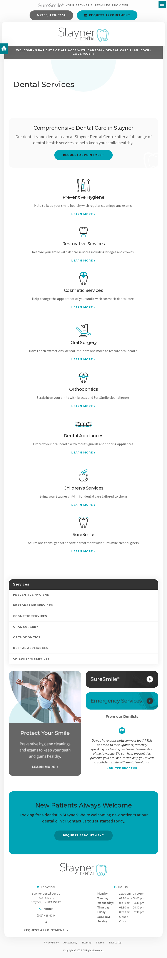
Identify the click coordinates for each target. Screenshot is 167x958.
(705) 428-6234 (53, 15)
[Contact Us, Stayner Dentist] (122, 703)
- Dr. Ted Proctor (122, 770)
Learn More (82, 216)
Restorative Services (33, 607)
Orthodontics (26, 639)
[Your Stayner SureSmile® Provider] (83, 6)
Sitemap (86, 944)
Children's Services (31, 660)
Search (100, 944)
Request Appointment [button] (109, 15)
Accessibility (70, 944)
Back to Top (115, 944)
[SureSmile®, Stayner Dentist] (122, 681)
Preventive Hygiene (31, 597)
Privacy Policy (51, 944)
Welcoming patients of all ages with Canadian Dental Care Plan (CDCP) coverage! (83, 54)
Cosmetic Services (30, 618)
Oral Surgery (25, 628)
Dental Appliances (30, 650)
